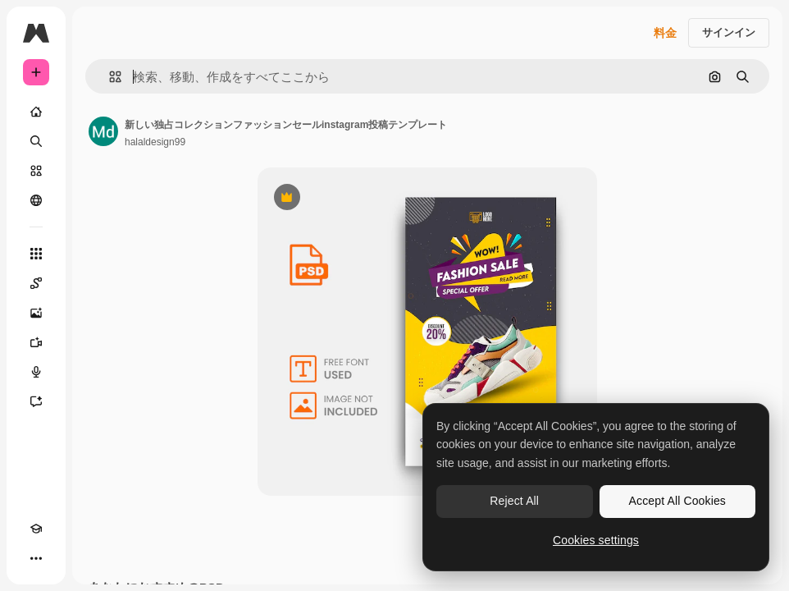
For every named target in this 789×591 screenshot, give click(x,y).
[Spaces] (36, 283)
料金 (665, 32)
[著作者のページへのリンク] (103, 131)
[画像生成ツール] (36, 313)
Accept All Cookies (677, 500)
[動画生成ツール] (36, 342)
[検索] (36, 141)
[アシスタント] (36, 401)
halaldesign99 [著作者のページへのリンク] (155, 142)
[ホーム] (36, 111)
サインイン (728, 32)
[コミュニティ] (36, 200)
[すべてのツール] (36, 254)
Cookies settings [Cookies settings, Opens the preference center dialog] (596, 540)
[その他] (36, 558)
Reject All (514, 500)
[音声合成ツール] (36, 372)
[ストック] (36, 171)
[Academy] (36, 528)
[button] (108, 77)
